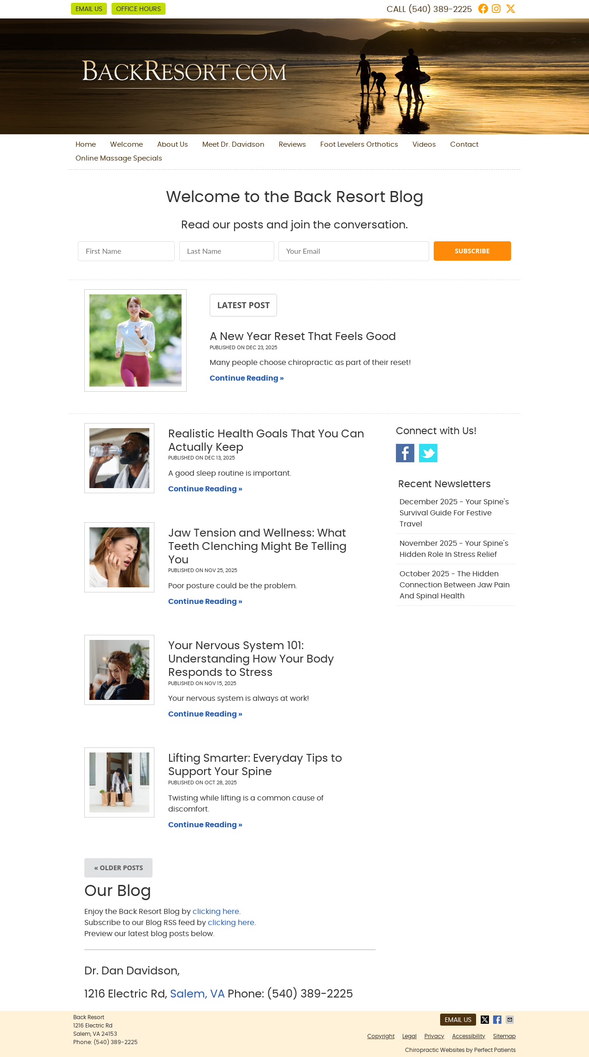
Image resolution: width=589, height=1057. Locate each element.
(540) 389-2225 (440, 10)
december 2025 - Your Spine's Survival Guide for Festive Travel (454, 513)
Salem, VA (197, 994)
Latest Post (243, 305)
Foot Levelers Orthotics (359, 144)
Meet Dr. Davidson (233, 144)
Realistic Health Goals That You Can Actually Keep (266, 441)
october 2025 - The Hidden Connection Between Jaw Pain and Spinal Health (455, 585)
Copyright (381, 1036)
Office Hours (138, 9)
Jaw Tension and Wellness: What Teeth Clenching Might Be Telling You (257, 547)
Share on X (486, 1019)
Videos (424, 144)
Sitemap (504, 1036)
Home (86, 144)
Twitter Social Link (428, 453)
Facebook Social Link (405, 453)
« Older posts (118, 867)
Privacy (434, 1036)
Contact (464, 144)
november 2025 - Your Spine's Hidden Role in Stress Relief (454, 549)
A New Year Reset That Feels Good (303, 336)
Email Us (89, 9)
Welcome (126, 144)
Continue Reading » (247, 378)
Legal (409, 1036)
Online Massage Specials (119, 158)
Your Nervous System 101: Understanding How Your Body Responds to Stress (251, 659)
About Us (172, 144)
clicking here (216, 911)
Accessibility (468, 1036)
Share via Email (511, 1019)
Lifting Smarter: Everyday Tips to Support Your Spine (255, 765)
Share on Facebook (498, 1019)
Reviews (292, 144)
